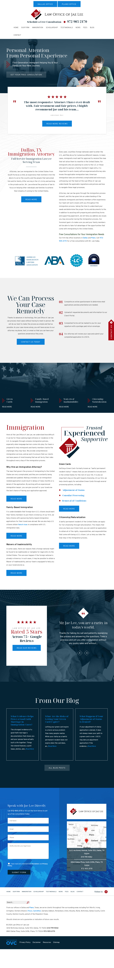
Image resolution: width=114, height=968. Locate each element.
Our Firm (25, 28)
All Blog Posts (57, 768)
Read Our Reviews (27, 648)
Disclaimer (35, 864)
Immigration (37, 28)
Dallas (85, 238)
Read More (31, 200)
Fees (85, 28)
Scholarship (52, 28)
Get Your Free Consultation (26, 75)
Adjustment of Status (73, 490)
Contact (17, 35)
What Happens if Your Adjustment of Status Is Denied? (91, 719)
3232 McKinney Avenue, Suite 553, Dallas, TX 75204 (86, 852)
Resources (47, 942)
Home (16, 28)
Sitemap (56, 942)
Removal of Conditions (74, 500)
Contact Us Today (30, 342)
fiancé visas (22, 525)
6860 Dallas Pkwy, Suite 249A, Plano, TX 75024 (87, 864)
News (78, 28)
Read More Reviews (57, 124)
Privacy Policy (25, 942)
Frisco (30, 911)
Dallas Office (45, 4)
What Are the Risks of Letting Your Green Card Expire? (56, 719)
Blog (92, 28)
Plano (93, 238)
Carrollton (37, 911)
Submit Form (19, 872)
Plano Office (69, 4)
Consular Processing (73, 495)
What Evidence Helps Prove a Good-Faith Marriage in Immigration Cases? (22, 720)
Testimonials (67, 28)
